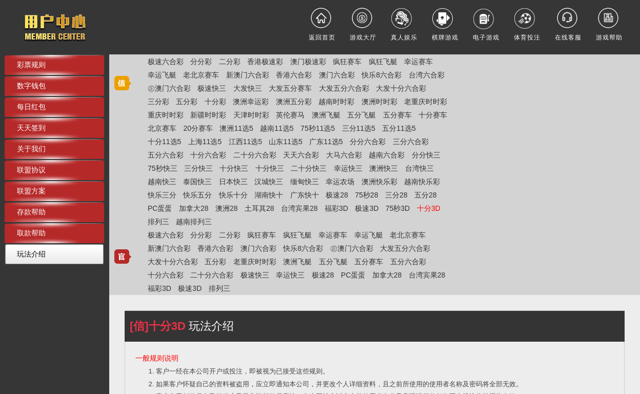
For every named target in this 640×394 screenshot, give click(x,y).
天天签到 (31, 128)
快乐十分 (233, 195)
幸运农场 (340, 182)
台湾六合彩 (427, 75)
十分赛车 (432, 115)
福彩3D (336, 208)
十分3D (429, 208)
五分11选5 (398, 128)
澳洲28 (226, 208)
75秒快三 (162, 168)
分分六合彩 (368, 141)
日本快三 (233, 182)
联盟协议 (31, 170)
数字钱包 (31, 86)
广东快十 (304, 195)
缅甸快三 (304, 182)
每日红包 (31, 107)
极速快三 (211, 88)
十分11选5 (164, 141)
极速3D (366, 208)
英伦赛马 (290, 115)
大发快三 (247, 88)
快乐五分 (197, 195)
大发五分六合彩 (344, 88)
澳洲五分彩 (294, 101)
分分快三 (426, 155)
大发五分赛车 (290, 88)
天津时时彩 (251, 115)
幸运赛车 (418, 61)
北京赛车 (162, 128)
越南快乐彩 (422, 182)
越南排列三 (194, 222)
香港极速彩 (265, 61)
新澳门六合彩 (247, 75)
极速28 (337, 195)
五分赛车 (397, 115)
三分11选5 (358, 128)
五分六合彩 (166, 155)
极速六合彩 (166, 61)
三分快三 (198, 168)
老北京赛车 (201, 75)
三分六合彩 (411, 141)
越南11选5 (276, 128)
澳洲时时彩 (379, 101)
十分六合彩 (208, 155)
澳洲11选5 (236, 128)
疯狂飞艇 (383, 61)
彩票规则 (31, 65)
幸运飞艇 (162, 75)
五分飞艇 (361, 115)
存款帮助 (31, 212)
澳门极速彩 (308, 61)
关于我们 (31, 149)
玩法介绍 (31, 254)
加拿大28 (194, 208)
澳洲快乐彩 (379, 182)
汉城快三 (268, 182)
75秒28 (366, 195)
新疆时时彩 (208, 115)
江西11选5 (245, 141)
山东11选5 (285, 141)
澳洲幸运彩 (251, 101)
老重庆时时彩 (425, 101)
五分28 (425, 195)
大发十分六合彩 (401, 88)
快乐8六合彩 (382, 75)
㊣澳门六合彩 (169, 88)
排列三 (158, 222)
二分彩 (230, 61)
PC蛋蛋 (160, 208)
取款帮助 (31, 233)
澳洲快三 (383, 168)
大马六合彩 (344, 155)
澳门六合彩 (337, 75)
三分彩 (158, 101)
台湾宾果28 (299, 208)
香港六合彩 (294, 75)
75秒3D (398, 208)
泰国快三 (197, 182)
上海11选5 (205, 141)
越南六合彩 (387, 155)
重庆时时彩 (166, 115)
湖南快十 (268, 195)
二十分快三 (309, 168)
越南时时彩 (336, 101)
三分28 (396, 195)
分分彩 (201, 61)
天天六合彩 (301, 155)
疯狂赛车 (347, 61)
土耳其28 (259, 208)
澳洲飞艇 (326, 115)
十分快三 (233, 168)
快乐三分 (162, 195)
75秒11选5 (318, 128)
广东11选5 (326, 141)
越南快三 (162, 182)
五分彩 (186, 101)
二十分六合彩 (254, 155)
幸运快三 (348, 168)
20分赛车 (198, 128)
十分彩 (215, 101)
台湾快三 (419, 168)
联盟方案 (31, 191)
